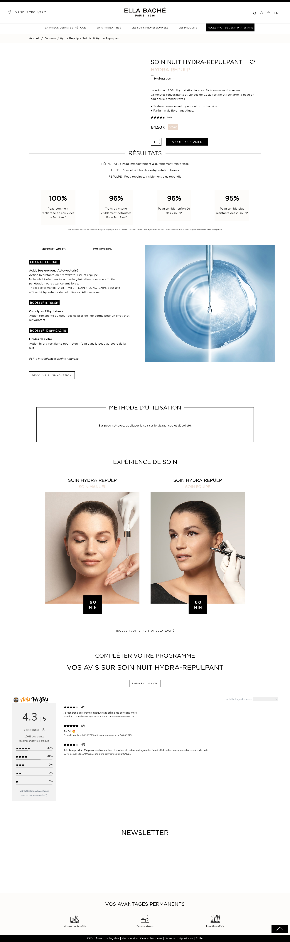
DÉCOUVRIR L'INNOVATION (52, 375)
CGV (90, 938)
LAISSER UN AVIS (145, 683)
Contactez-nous (151, 938)
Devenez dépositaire (179, 938)
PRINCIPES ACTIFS (53, 249)
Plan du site (130, 938)
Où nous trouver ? (27, 12)
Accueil (34, 38)
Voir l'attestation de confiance (34, 791)
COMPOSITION (102, 249)
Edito (199, 938)
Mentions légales (107, 938)
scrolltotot (280, 929)
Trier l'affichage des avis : (250, 699)
